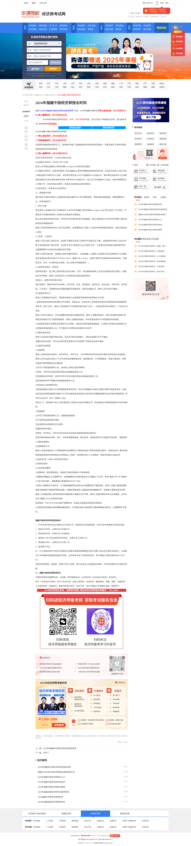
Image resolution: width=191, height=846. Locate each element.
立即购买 (59, 725)
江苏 (72, 83)
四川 (80, 87)
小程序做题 (163, 165)
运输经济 (113, 821)
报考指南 (43, 26)
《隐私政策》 (41, 76)
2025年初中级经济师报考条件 (88, 668)
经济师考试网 (53, 14)
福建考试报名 (50, 95)
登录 (167, 3)
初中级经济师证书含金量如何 (50, 664)
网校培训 (161, 27)
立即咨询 (178, 32)
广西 (129, 83)
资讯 (25, 27)
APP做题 (151, 165)
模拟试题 (81, 29)
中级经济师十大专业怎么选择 (88, 664)
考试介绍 (138, 133)
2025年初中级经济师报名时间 (50, 668)
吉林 (153, 83)
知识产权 (87, 821)
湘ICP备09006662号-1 (106, 839)
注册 (161, 3)
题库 (34, 3)
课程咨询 (45, 658)
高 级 (129, 27)
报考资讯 (140, 152)
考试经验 (63, 29)
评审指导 (137, 29)
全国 (40, 83)
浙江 (80, 83)
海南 (137, 83)
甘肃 (121, 87)
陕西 (113, 87)
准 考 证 (53, 26)
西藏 (145, 87)
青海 (137, 87)
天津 (56, 83)
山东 (89, 83)
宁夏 (129, 87)
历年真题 (92, 26)
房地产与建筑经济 (129, 821)
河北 (48, 87)
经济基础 (36, 821)
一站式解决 (140, 156)
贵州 (105, 87)
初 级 (74, 27)
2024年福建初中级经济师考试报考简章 (56, 111)
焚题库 (91, 29)
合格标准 (150, 144)
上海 (64, 83)
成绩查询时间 (154, 16)
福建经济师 (38, 95)
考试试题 (147, 29)
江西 (56, 87)
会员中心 (149, 3)
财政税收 (75, 821)
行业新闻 (53, 29)
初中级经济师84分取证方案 (49, 672)
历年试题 (163, 16)
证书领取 (33, 29)
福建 (113, 83)
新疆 (153, 87)
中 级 (101, 27)
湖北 (72, 87)
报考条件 (163, 133)
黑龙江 (162, 83)
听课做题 (140, 154)
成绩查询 (63, 26)
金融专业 (100, 821)
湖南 (64, 87)
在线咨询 (53, 69)
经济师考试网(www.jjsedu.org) (103, 843)
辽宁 (145, 83)
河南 (40, 87)
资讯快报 (137, 26)
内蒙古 (162, 87)
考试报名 (33, 26)
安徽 (105, 83)
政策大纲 (43, 29)
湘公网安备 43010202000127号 (88, 839)
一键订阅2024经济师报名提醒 (88, 672)
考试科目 (150, 139)
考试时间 (146, 16)
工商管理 (62, 821)
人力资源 (49, 821)
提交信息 (35, 69)
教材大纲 (163, 144)
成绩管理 (138, 144)
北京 (48, 83)
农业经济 (145, 821)
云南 (97, 87)
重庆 (89, 87)
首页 (26, 3)
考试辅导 (81, 26)
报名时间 (139, 16)
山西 (97, 83)
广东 (121, 83)
